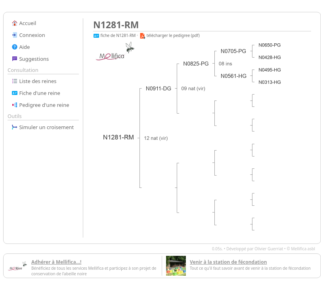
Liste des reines (34, 81)
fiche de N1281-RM (114, 35)
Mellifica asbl (303, 248)
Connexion (28, 35)
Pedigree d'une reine (40, 104)
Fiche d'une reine (35, 93)
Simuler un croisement (42, 127)
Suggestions (30, 58)
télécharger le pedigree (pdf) (169, 35)
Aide (20, 46)
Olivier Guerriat (268, 248)
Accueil (23, 23)
